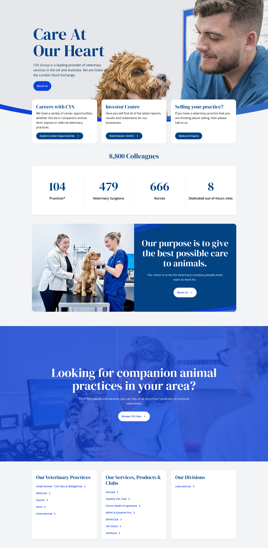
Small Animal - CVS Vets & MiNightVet (61, 486)
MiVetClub (114, 519)
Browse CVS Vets (131, 416)
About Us (42, 86)
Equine (42, 500)
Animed (112, 492)
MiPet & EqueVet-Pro (120, 512)
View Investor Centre (121, 136)
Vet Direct (114, 526)
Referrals (43, 493)
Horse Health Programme (123, 505)
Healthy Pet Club (118, 499)
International (46, 513)
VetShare (113, 533)
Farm (41, 506)
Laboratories (185, 486)
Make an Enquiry (189, 136)
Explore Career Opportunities (57, 136)
